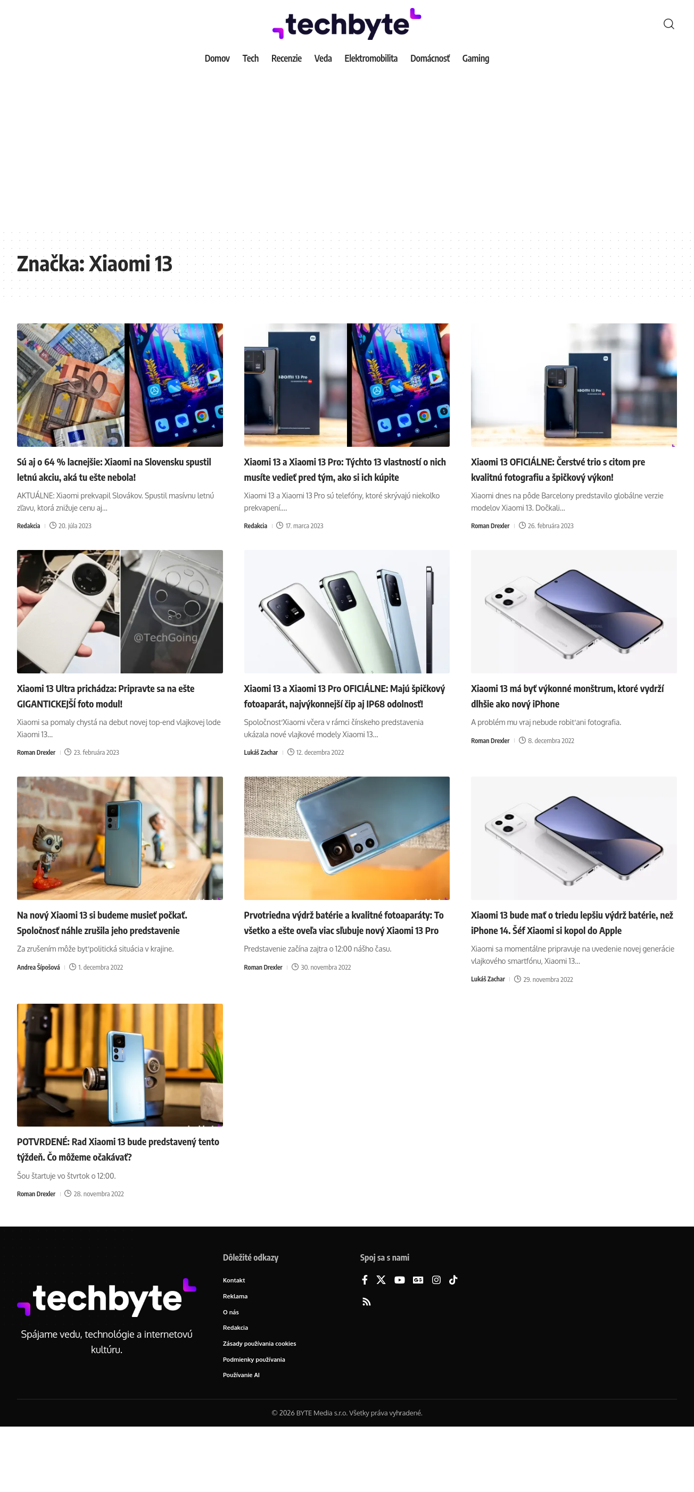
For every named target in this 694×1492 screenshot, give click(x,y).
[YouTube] (400, 1341)
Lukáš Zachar (262, 783)
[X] (381, 1341)
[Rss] (366, 1363)
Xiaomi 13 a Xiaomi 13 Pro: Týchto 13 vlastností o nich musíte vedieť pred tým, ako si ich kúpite (341, 475)
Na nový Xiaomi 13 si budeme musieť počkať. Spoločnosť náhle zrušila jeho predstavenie (105, 959)
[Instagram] (436, 1341)
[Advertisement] (347, 148)
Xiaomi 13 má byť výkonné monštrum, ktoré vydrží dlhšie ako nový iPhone (561, 710)
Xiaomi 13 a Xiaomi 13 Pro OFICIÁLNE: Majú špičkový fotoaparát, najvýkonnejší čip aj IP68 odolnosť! (341, 717)
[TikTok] (453, 1341)
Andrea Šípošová (40, 1012)
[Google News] (418, 1341)
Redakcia (29, 541)
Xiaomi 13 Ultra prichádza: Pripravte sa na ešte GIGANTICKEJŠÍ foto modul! (117, 710)
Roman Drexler (491, 525)
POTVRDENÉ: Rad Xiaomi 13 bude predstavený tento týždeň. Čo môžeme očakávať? (109, 1201)
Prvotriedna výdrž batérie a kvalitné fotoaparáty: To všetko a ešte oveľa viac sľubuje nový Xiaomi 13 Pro (339, 959)
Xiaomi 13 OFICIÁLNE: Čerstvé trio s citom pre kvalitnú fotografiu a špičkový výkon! (571, 468)
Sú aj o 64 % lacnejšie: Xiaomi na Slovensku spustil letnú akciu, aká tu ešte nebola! (115, 475)
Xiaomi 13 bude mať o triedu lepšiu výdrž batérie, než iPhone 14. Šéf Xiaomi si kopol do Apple (572, 959)
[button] (669, 23)
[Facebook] (364, 1341)
